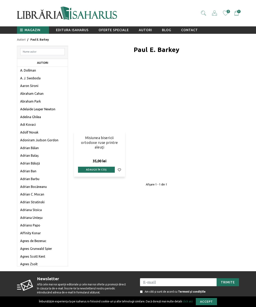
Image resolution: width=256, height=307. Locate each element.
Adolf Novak (29, 132)
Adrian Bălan (29, 148)
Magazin (30, 30)
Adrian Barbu (29, 179)
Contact (189, 30)
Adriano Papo (30, 225)
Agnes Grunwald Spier (36, 248)
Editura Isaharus (72, 30)
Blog (166, 30)
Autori (145, 30)
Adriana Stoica (31, 210)
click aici (188, 301)
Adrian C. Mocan (32, 194)
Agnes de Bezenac (33, 241)
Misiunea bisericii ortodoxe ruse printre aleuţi (99, 142)
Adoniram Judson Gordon (39, 140)
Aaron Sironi (29, 86)
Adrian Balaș (29, 155)
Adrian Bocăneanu (33, 186)
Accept (206, 301)
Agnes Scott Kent (32, 256)
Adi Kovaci (28, 124)
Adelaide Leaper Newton (37, 109)
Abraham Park (30, 101)
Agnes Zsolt (29, 264)
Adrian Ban (28, 171)
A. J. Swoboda (30, 78)
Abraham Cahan (32, 93)
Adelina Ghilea (30, 117)
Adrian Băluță (30, 163)
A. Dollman (28, 70)
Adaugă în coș (96, 169)
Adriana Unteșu (31, 217)
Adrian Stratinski (32, 202)
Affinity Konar (30, 233)
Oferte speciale (114, 30)
